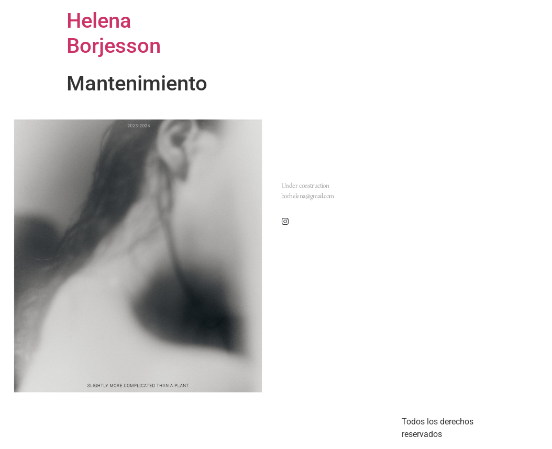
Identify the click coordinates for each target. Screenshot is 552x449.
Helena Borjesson (114, 33)
